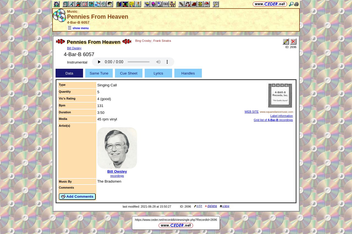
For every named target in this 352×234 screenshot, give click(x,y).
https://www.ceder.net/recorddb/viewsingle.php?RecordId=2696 (176, 219)
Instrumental (77, 62)
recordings (117, 175)
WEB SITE (252, 111)
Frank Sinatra (162, 40)
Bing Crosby (143, 40)
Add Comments (77, 196)
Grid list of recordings (273, 120)
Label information (281, 115)
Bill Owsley (74, 48)
